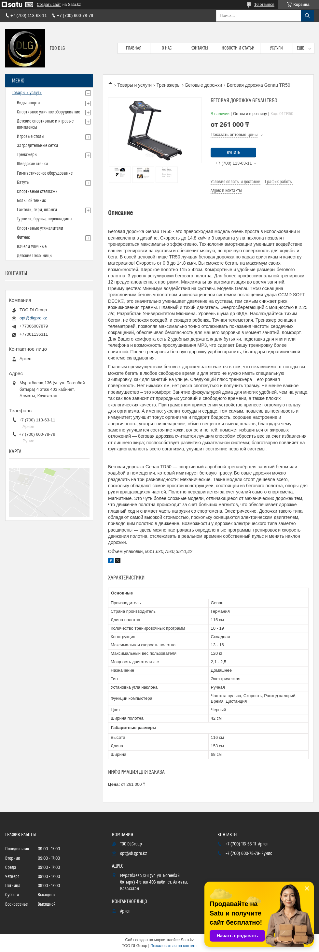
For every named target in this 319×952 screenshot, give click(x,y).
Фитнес (23, 237)
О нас (167, 48)
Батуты (23, 182)
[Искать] (307, 16)
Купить (233, 152)
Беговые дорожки (203, 85)
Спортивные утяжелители (40, 228)
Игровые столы (30, 136)
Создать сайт (49, 4)
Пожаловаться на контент (173, 946)
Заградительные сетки (37, 145)
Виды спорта (28, 103)
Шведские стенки (32, 164)
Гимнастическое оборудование (45, 173)
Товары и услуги (134, 85)
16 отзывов (264, 4)
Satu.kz (187, 940)
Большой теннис (31, 200)
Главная (134, 48)
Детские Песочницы (34, 255)
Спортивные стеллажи (37, 191)
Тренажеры (169, 85)
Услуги (276, 48)
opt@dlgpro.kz (33, 317)
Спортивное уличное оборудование (48, 112)
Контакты (199, 48)
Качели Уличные (32, 246)
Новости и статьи (238, 48)
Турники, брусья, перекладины (44, 219)
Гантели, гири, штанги (37, 209)
